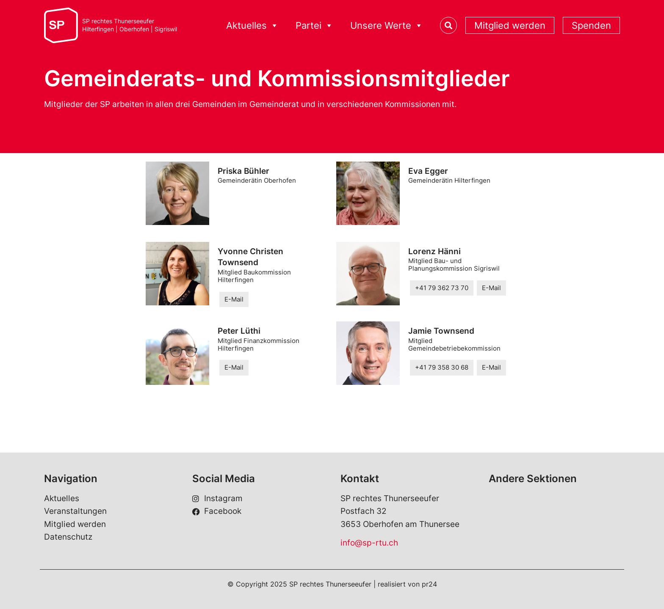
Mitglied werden (509, 25)
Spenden (591, 25)
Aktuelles (252, 25)
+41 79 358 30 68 (441, 367)
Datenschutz (68, 537)
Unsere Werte (386, 25)
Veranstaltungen (75, 511)
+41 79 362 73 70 (441, 288)
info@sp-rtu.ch (369, 543)
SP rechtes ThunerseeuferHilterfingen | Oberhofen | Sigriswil (129, 25)
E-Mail (233, 299)
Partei (314, 25)
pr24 (429, 584)
